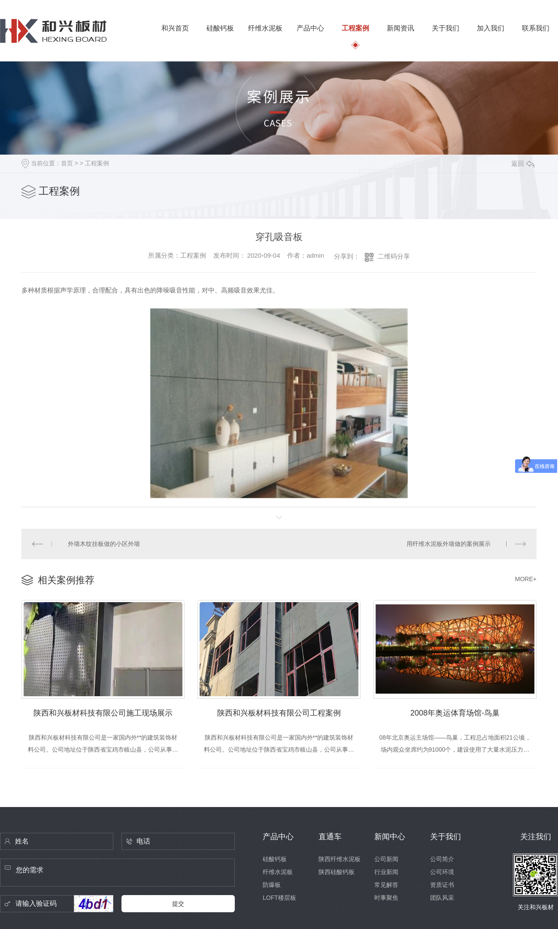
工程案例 (355, 28)
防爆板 (272, 884)
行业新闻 (386, 871)
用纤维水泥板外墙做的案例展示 (448, 543)
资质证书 (442, 884)
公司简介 (442, 859)
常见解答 (386, 884)
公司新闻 (386, 859)
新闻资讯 (400, 28)
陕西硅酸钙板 (336, 871)
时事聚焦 (386, 897)
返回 (522, 163)
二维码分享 (394, 256)
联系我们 (535, 28)
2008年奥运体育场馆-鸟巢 (455, 713)
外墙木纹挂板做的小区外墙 (104, 543)
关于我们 (445, 28)
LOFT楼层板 (279, 897)
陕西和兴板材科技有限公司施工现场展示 (103, 713)
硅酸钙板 (220, 28)
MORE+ (526, 579)
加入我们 (490, 28)
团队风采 (442, 897)
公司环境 (442, 871)
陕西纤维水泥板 (339, 859)
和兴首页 (175, 28)
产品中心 (310, 28)
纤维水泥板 (265, 28)
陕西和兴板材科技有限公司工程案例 (279, 713)
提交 (178, 903)
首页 (67, 163)
